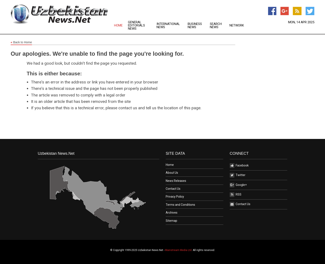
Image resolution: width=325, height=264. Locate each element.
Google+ (238, 185)
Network (236, 25)
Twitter (237, 175)
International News (168, 25)
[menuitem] (121, 25)
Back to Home (21, 42)
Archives (171, 212)
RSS (235, 194)
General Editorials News (136, 25)
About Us (172, 172)
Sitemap (171, 220)
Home (118, 25)
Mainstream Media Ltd (178, 250)
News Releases (176, 180)
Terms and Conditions (180, 204)
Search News (216, 25)
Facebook (239, 165)
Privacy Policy (175, 196)
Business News (195, 25)
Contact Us (173, 188)
